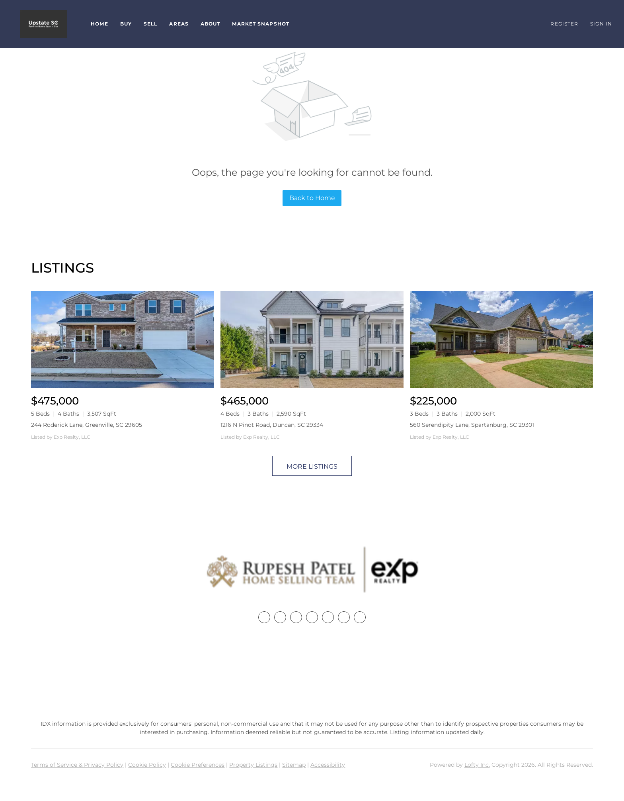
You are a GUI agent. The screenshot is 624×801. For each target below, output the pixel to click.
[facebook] (264, 617)
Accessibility (327, 764)
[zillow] (312, 617)
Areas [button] (179, 24)
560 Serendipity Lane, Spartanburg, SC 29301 (472, 424)
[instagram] (328, 617)
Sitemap (294, 764)
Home (99, 24)
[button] (43, 24)
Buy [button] (126, 24)
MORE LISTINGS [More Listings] (312, 466)
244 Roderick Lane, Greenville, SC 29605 (86, 424)
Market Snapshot (260, 24)
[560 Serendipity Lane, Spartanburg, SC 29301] (501, 339)
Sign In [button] (601, 24)
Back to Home (312, 198)
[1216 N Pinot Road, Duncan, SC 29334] (312, 339)
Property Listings (253, 764)
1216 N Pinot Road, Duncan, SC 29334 (271, 424)
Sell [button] (150, 24)
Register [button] (564, 24)
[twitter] (296, 617)
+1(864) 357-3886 (312, 673)
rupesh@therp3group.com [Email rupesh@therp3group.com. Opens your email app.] (312, 687)
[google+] (360, 617)
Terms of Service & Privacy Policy (77, 764)
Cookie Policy (147, 764)
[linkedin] (280, 617)
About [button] (210, 24)
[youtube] (344, 617)
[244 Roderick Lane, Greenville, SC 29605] (122, 339)
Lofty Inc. (477, 764)
